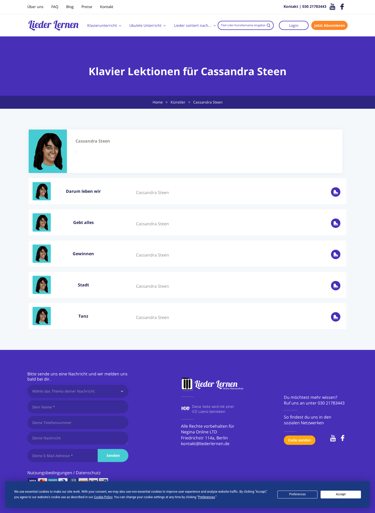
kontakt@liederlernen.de (205, 443)
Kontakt (106, 6)
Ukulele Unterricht (145, 25)
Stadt (83, 285)
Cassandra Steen (152, 192)
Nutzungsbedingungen (49, 473)
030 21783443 (331, 403)
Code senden (299, 440)
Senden (113, 455)
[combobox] (246, 25)
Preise (87, 6)
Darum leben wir (83, 191)
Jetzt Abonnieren (329, 25)
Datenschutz (88, 473)
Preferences (297, 494)
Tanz (83, 316)
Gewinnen (83, 253)
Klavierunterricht (102, 25)
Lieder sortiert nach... (192, 25)
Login (293, 25)
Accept (341, 494)
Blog (70, 6)
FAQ (54, 6)
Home (158, 102)
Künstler (178, 102)
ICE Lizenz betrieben (208, 411)
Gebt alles (83, 222)
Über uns (35, 6)
